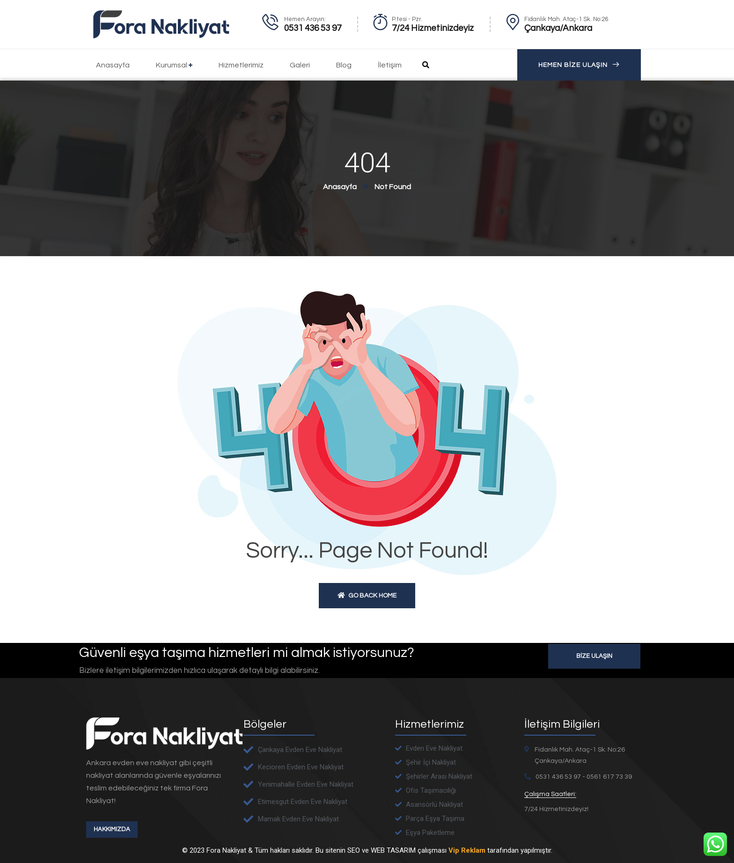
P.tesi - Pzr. (407, 19)
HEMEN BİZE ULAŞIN (579, 64)
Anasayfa (340, 187)
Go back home (367, 595)
